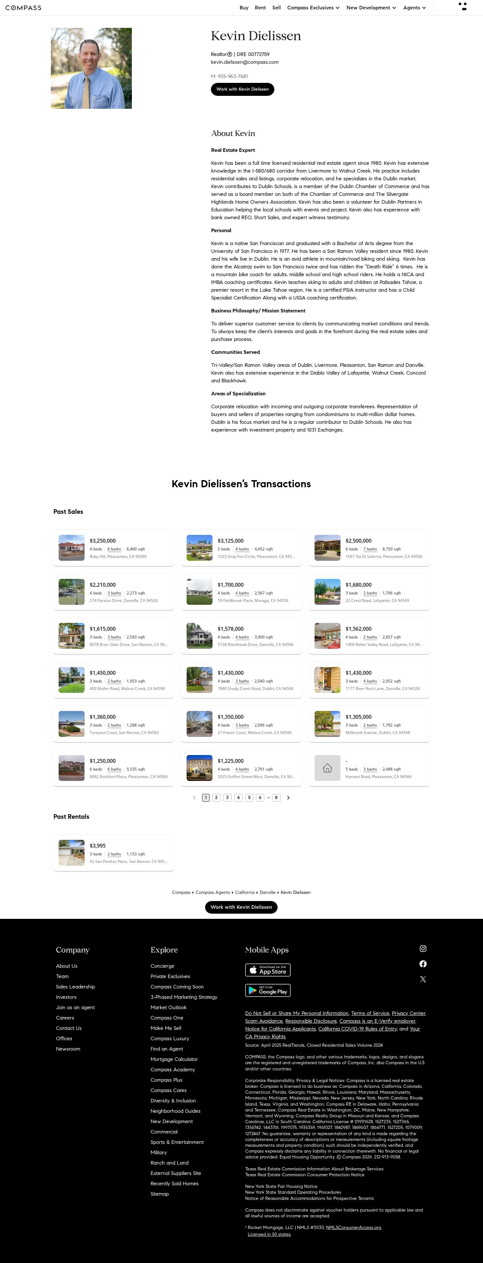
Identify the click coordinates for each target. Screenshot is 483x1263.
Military (159, 1152)
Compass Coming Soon (177, 987)
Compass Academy (173, 1069)
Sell (276, 8)
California (245, 892)
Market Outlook (169, 1007)
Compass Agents (213, 892)
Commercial (164, 1132)
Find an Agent (167, 1049)
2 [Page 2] (216, 797)
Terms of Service (370, 1013)
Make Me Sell (166, 1028)
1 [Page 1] (206, 797)
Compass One (167, 1018)
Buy (244, 8)
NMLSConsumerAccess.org (353, 1227)
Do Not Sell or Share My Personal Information (297, 1013)
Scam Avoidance (264, 1021)
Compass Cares (169, 1090)
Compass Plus (166, 1080)
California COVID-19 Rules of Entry (357, 1029)
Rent (260, 8)
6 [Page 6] (260, 797)
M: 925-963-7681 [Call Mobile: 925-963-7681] (229, 76)
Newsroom (68, 1049)
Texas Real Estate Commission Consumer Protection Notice (304, 1175)
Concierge (162, 966)
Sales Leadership (75, 987)
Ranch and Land (170, 1163)
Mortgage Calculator (174, 1059)
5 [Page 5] (249, 797)
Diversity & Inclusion (173, 1101)
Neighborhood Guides (176, 1111)
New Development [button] (372, 8)
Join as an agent (75, 1007)
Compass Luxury (170, 1038)
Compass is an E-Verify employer (377, 1021)
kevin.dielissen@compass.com (245, 62)
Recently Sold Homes (175, 1183)
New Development (172, 1121)
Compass (181, 892)
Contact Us (69, 1028)
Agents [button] (415, 8)
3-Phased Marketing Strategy (184, 997)
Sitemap (160, 1194)
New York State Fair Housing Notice (281, 1186)
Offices (64, 1038)
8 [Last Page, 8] (276, 797)
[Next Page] (288, 798)
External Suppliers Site (176, 1173)
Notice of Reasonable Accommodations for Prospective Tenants (309, 1198)
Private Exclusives (170, 976)
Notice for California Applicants (280, 1029)
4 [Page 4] (238, 797)
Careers (65, 1018)
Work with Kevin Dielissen (242, 89)
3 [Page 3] (227, 797)
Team (62, 976)
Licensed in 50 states (269, 1234)
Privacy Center (408, 1013)
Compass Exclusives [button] (313, 8)
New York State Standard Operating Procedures (293, 1192)
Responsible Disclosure (311, 1021)
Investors (66, 997)
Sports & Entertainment (177, 1142)
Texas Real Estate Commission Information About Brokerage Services (314, 1169)
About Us (66, 966)
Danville (268, 892)
